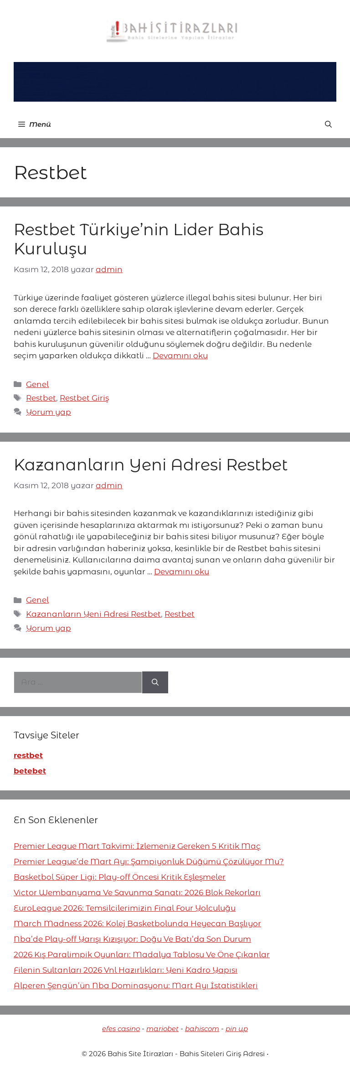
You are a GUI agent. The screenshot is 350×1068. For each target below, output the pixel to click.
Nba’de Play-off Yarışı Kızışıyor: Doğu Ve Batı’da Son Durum (132, 939)
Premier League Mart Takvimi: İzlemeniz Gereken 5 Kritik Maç (137, 846)
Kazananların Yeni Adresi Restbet (151, 465)
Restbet (41, 397)
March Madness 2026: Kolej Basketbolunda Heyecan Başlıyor (137, 923)
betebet (30, 770)
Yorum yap (48, 412)
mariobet (162, 1028)
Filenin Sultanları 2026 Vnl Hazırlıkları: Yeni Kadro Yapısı (125, 970)
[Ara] (155, 682)
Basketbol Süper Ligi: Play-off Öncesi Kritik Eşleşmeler (120, 877)
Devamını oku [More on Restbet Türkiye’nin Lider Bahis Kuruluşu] (180, 355)
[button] (328, 124)
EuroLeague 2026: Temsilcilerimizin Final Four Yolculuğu (125, 908)
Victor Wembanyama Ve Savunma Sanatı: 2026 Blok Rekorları (137, 892)
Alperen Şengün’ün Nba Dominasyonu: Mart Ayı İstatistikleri (136, 985)
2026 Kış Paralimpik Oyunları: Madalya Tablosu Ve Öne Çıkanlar (142, 954)
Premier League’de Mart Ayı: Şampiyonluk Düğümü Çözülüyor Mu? (149, 861)
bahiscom (202, 1028)
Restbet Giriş (84, 397)
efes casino (121, 1028)
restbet (28, 755)
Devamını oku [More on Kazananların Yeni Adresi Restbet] (181, 571)
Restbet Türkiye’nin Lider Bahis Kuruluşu (138, 239)
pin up (237, 1028)
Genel (37, 384)
